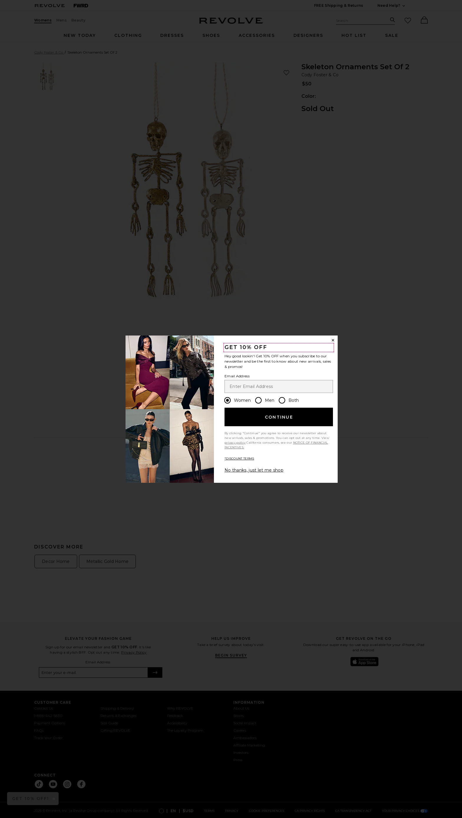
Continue (279, 417)
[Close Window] (333, 340)
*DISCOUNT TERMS (239, 458)
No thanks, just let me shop (254, 470)
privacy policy (235, 442)
